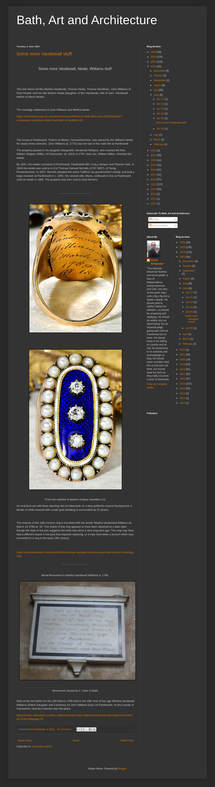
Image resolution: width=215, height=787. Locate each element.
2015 (154, 184)
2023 (154, 66)
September (160, 80)
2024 (154, 61)
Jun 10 (160, 113)
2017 (154, 174)
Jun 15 (160, 108)
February (159, 144)
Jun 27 (160, 99)
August (158, 85)
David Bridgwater (157, 262)
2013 (154, 193)
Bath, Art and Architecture (87, 20)
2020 (154, 160)
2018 (154, 169)
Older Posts (126, 740)
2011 (154, 203)
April (156, 134)
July (156, 90)
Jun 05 (160, 128)
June (157, 95)
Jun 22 (160, 103)
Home (76, 740)
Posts (153, 219)
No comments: (64, 729)
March (157, 139)
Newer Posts (25, 740)
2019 (154, 165)
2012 (154, 198)
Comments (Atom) (42, 746)
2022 (154, 150)
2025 (154, 56)
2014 (154, 189)
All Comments (158, 225)
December (160, 70)
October (158, 75)
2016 (154, 179)
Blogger (122, 768)
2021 (154, 155)
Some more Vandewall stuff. (45, 53)
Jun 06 (160, 118)
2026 (154, 52)
